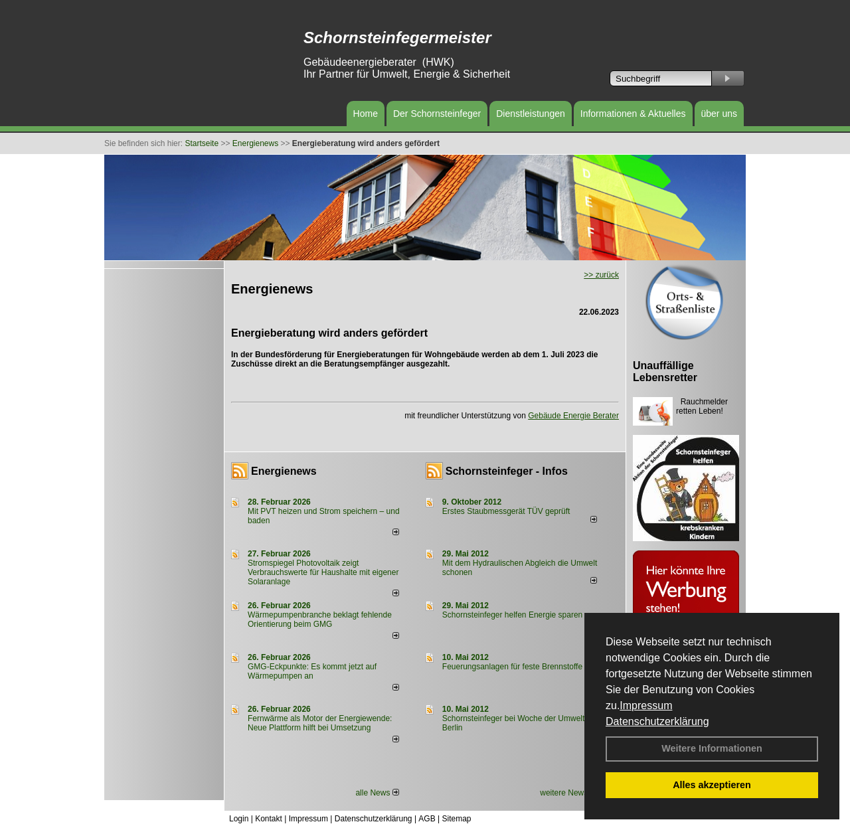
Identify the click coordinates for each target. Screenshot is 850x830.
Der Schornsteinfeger (437, 113)
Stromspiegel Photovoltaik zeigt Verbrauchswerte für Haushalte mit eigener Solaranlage (323, 572)
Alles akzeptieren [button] (712, 785)
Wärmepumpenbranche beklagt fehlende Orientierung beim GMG (320, 619)
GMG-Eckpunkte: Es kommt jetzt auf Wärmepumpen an (312, 671)
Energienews (284, 471)
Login (238, 818)
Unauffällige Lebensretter (665, 371)
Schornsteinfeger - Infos (507, 471)
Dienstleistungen (530, 113)
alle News (376, 792)
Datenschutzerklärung (657, 721)
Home (365, 113)
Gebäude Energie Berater (573, 415)
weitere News (568, 792)
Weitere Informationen (711, 748)
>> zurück (601, 275)
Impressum (646, 705)
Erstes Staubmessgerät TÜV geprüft (506, 511)
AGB (426, 818)
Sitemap (456, 818)
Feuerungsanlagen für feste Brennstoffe (512, 666)
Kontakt (268, 818)
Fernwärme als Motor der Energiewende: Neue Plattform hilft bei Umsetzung (320, 723)
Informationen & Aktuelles (633, 113)
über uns (719, 113)
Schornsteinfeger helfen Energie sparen (512, 615)
